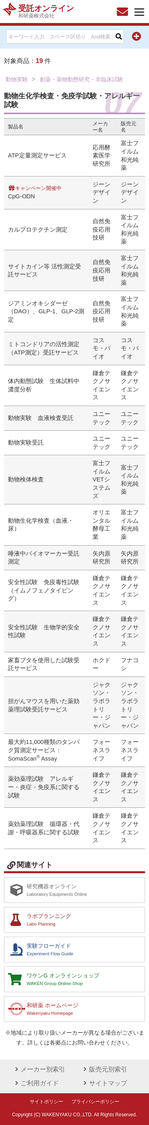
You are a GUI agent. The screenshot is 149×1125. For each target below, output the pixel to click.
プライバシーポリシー (95, 1101)
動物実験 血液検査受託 (41, 418)
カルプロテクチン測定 (38, 229)
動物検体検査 (26, 479)
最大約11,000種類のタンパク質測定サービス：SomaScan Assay (43, 750)
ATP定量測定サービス (37, 155)
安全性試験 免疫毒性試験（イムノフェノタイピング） (43, 590)
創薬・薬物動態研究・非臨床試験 (81, 79)
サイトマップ (104, 1083)
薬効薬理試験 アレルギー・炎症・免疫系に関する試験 (43, 787)
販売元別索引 (104, 1069)
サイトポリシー (46, 1101)
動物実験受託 (26, 442)
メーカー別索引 (39, 1069)
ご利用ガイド (36, 1083)
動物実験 (17, 79)
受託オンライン (46, 11)
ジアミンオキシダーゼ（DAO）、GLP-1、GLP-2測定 (46, 311)
